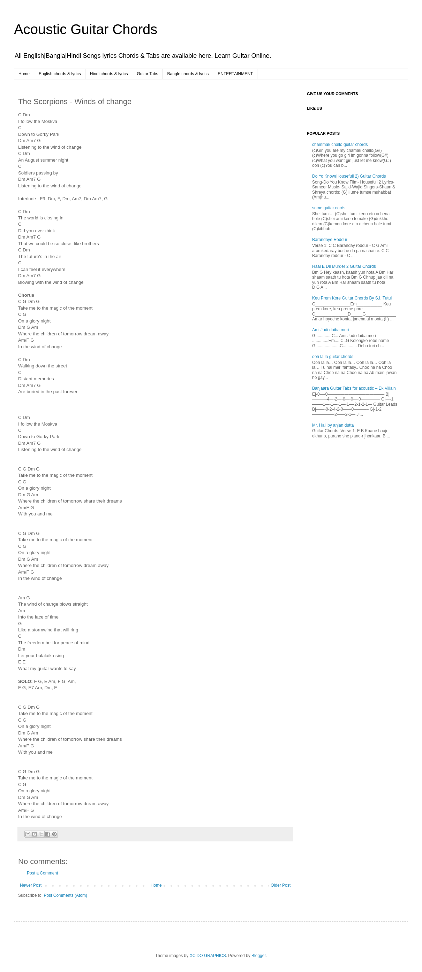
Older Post (281, 885)
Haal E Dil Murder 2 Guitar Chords (344, 266)
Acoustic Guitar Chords (85, 29)
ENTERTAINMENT (235, 73)
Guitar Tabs (147, 73)
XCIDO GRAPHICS (208, 955)
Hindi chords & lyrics (109, 73)
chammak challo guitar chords (340, 144)
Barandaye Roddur (329, 239)
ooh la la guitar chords (332, 356)
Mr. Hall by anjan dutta (333, 425)
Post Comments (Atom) (65, 895)
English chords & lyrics (60, 73)
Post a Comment (42, 873)
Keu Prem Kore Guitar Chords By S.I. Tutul (352, 298)
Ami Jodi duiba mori (330, 329)
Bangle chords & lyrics (188, 73)
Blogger (258, 955)
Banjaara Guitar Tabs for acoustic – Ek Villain (354, 388)
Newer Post (31, 885)
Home (24, 73)
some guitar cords (328, 207)
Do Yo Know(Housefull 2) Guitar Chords (349, 176)
